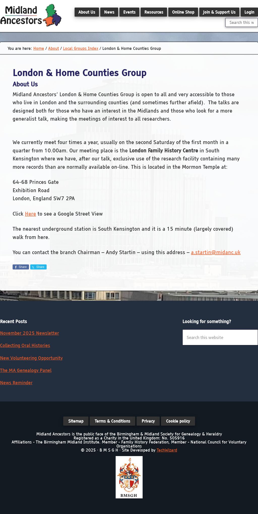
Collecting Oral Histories (25, 345)
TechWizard (167, 450)
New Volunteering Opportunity (31, 358)
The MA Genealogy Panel (25, 370)
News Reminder (16, 383)
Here (30, 214)
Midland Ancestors (31, 15)
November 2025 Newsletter (29, 333)
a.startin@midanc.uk (216, 252)
